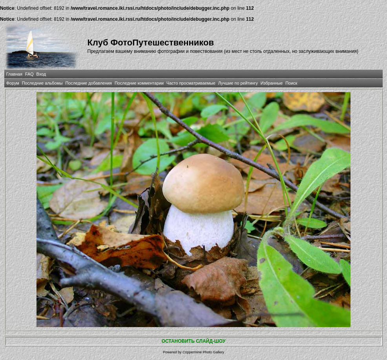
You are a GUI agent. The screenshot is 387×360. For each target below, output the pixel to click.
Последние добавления (89, 83)
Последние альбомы (42, 83)
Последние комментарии (139, 83)
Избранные (272, 83)
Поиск (291, 83)
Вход (41, 74)
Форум (12, 83)
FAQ (29, 74)
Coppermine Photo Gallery (203, 352)
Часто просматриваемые (190, 83)
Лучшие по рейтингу (238, 83)
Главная (14, 74)
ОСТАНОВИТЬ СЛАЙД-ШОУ (194, 341)
